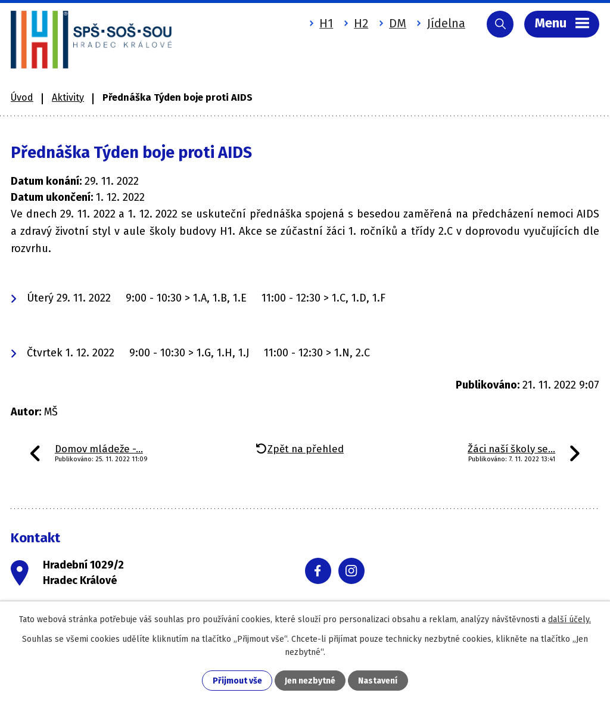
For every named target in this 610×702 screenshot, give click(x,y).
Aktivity (68, 97)
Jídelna (446, 23)
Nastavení (377, 681)
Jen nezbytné (310, 681)
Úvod (22, 97)
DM (397, 23)
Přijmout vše (237, 681)
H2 (361, 23)
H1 (326, 23)
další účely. (569, 619)
